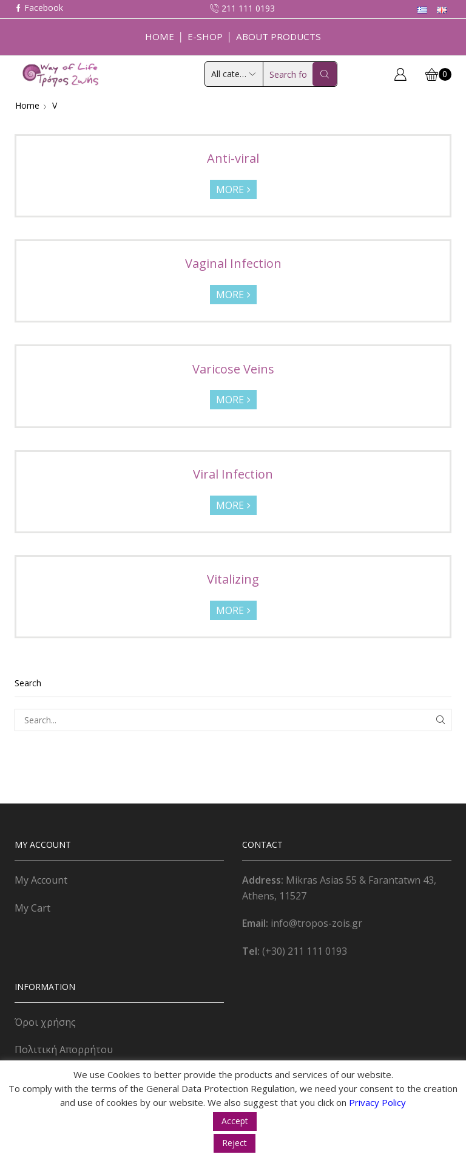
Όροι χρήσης (45, 1022)
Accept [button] (234, 1121)
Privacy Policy (377, 1102)
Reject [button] (234, 1142)
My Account (41, 880)
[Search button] (324, 74)
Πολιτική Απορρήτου (64, 1049)
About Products (278, 36)
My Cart (32, 908)
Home (159, 36)
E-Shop (205, 36)
